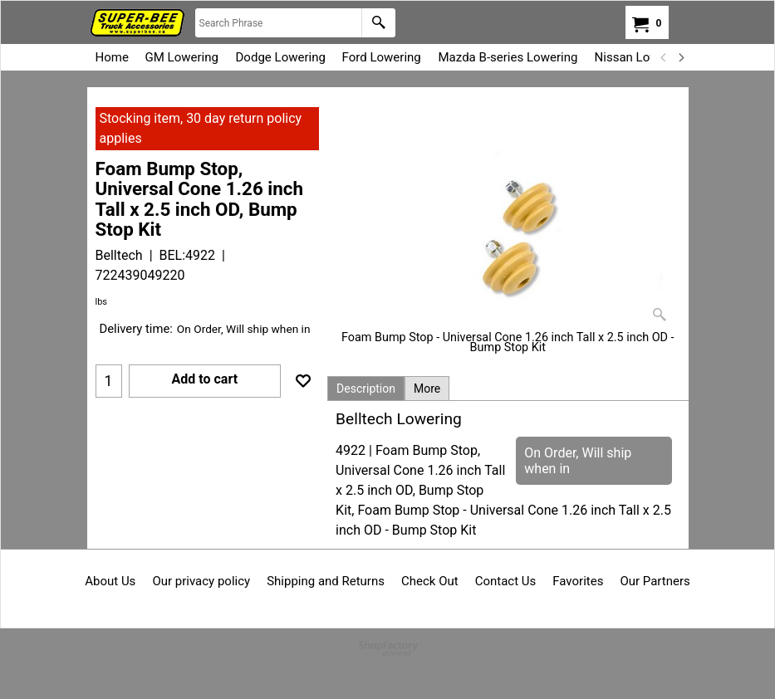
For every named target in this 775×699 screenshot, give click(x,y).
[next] (681, 57)
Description (365, 388)
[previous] (664, 57)
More (427, 388)
